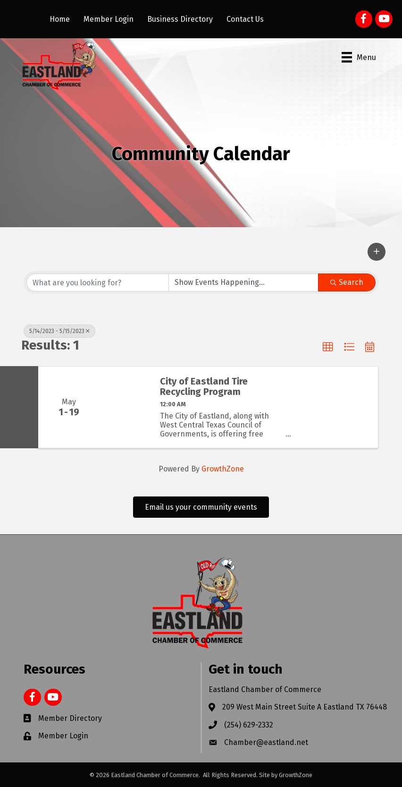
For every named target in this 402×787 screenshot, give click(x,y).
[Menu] (358, 57)
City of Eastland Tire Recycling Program (204, 386)
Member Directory (70, 718)
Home (60, 19)
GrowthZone (222, 468)
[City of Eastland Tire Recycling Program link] (125, 407)
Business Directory (180, 19)
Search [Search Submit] (346, 282)
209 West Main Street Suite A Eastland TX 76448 (304, 706)
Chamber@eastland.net (266, 742)
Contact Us (245, 19)
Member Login (109, 19)
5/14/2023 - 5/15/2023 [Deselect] (59, 331)
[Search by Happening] (243, 282)
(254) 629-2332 (248, 724)
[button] (376, 252)
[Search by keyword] (97, 282)
